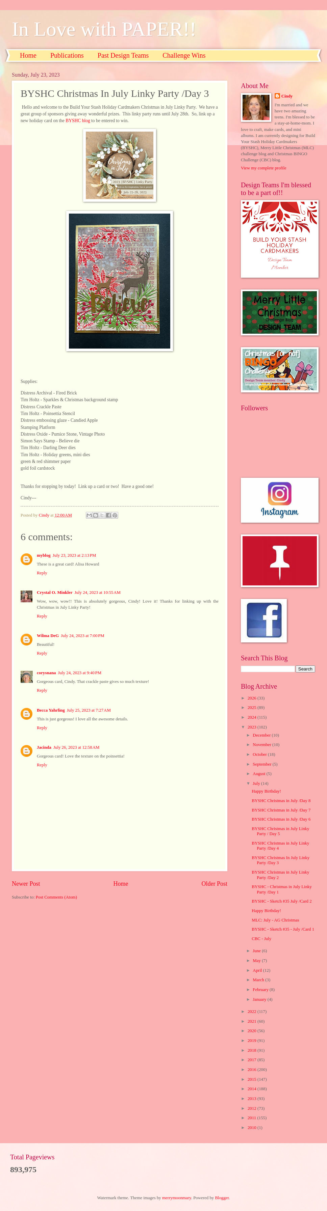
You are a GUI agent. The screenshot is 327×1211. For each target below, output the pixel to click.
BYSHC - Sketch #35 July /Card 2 (281, 901)
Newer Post (26, 883)
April (258, 970)
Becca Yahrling (51, 710)
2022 (252, 1011)
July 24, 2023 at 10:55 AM (98, 592)
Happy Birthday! (266, 791)
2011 (252, 1118)
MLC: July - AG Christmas (275, 920)
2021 (252, 1021)
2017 (252, 1059)
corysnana (46, 672)
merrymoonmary (176, 1197)
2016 (252, 1069)
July (257, 783)
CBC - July (261, 938)
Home (28, 55)
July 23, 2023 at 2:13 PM (74, 555)
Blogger (222, 1197)
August (259, 773)
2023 (252, 727)
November (262, 744)
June (257, 950)
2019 (252, 1040)
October (260, 754)
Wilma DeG (48, 635)
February (261, 989)
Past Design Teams (123, 55)
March (259, 980)
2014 (252, 1088)
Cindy (287, 96)
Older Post (214, 883)
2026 (252, 698)
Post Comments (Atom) (56, 897)
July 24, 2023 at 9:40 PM (80, 672)
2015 (252, 1079)
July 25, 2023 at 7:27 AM (89, 710)
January (260, 999)
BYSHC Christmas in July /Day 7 (281, 810)
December (262, 735)
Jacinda (44, 747)
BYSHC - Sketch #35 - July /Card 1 (283, 929)
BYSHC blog (78, 120)
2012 (252, 1108)
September (262, 764)
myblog (44, 555)
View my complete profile (263, 168)
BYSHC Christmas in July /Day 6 (281, 819)
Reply (42, 573)
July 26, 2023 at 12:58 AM (76, 747)
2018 (252, 1050)
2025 (252, 707)
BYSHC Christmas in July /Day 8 (281, 800)
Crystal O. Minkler (55, 592)
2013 (252, 1098)
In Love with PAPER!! (104, 29)
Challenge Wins (183, 55)
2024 (252, 717)
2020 (252, 1030)
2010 (252, 1127)
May (257, 960)
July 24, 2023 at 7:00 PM (82, 635)
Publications (67, 55)
